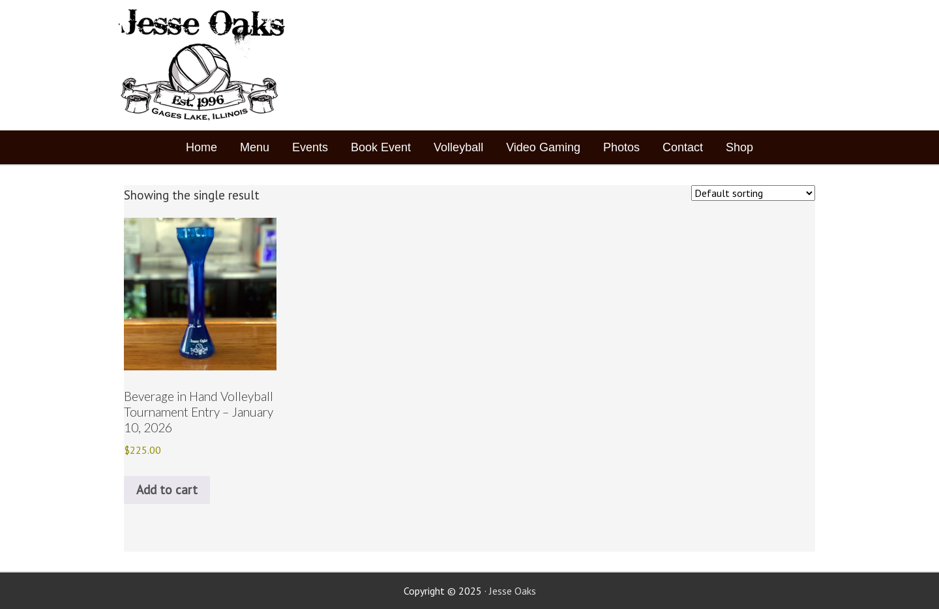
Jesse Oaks (512, 590)
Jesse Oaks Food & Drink (204, 65)
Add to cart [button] (167, 490)
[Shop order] (753, 193)
